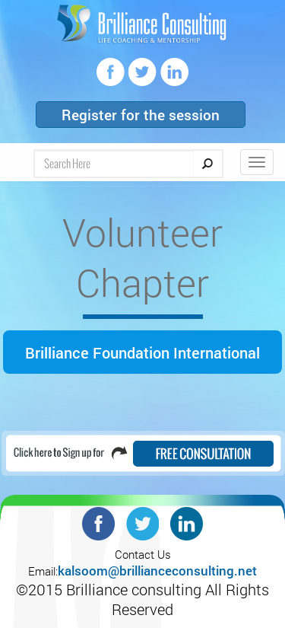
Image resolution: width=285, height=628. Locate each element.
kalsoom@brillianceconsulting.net (157, 570)
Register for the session (141, 114)
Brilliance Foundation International (142, 352)
